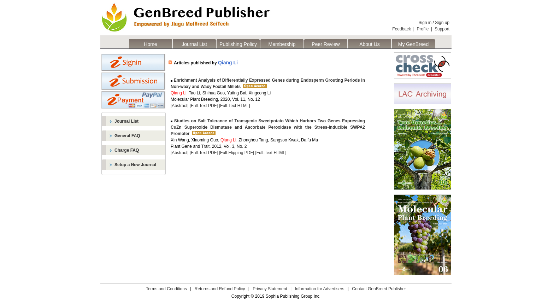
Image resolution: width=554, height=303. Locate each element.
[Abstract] (180, 105)
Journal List (194, 44)
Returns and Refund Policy (220, 288)
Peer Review (326, 44)
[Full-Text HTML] (234, 105)
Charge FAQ (126, 150)
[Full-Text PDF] (204, 105)
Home (150, 44)
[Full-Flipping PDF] (236, 152)
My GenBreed (413, 44)
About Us (369, 44)
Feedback (401, 29)
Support (442, 29)
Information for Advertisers (319, 288)
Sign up (442, 22)
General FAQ (127, 135)
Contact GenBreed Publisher (379, 288)
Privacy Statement (270, 288)
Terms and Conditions (166, 288)
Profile (423, 29)
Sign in (425, 22)
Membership (281, 44)
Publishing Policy (238, 44)
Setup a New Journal (135, 164)
